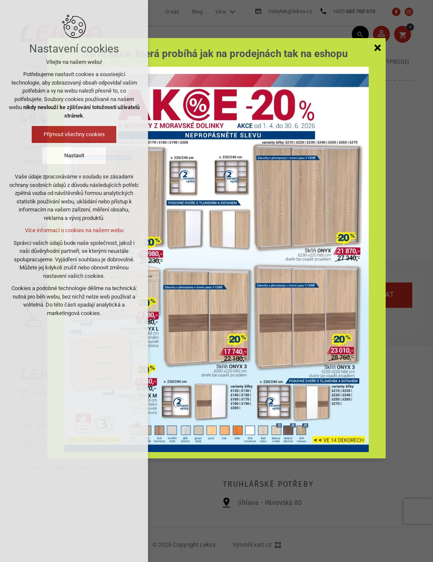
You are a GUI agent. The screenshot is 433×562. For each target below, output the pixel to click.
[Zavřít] (377, 47)
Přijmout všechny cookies (74, 134)
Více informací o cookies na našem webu (74, 230)
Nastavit (74, 155)
